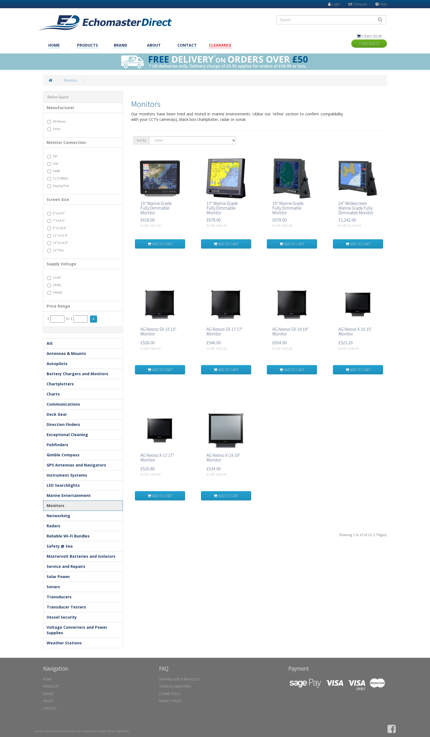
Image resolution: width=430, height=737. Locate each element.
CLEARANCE (220, 45)
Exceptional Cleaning (67, 434)
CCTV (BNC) (57, 178)
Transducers (59, 596)
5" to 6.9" (56, 213)
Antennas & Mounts (66, 353)
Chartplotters (60, 383)
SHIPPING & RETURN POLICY (179, 679)
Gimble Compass (63, 454)
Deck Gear (57, 414)
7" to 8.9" (56, 220)
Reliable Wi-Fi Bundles (68, 536)
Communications (63, 404)
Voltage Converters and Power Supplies (77, 630)
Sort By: (142, 140)
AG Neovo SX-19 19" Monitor (290, 331)
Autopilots (57, 363)
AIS (50, 343)
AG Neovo (56, 121)
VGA (52, 163)
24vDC (54, 285)
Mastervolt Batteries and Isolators (81, 556)
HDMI (53, 171)
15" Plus (55, 250)
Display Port (58, 186)
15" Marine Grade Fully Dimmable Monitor (156, 208)
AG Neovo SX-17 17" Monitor (224, 331)
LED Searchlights (63, 485)
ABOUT (154, 45)
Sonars (53, 586)
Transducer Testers (66, 607)
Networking (58, 515)
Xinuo (53, 129)
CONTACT (187, 45)
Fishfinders (57, 444)
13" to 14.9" (57, 243)
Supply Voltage (61, 263)
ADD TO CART (160, 243)
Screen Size (58, 199)
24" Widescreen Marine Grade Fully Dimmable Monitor (355, 208)
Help (381, 4)
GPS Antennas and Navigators (76, 465)
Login (334, 4)
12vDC (54, 277)
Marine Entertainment (69, 495)
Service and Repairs (66, 566)
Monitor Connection (66, 142)
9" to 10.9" (56, 228)
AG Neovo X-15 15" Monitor (355, 331)
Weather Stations (64, 642)
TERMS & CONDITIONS (175, 686)
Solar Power (58, 576)
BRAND (120, 45)
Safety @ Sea (60, 546)
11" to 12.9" (57, 235)
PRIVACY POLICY (170, 701)
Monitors (70, 80)
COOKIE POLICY (170, 694)
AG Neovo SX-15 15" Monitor (158, 331)
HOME (54, 45)
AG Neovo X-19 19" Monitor (223, 457)
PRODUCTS (87, 45)
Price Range (58, 306)
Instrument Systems (67, 475)
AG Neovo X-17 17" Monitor (157, 457)
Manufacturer (60, 107)
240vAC (55, 292)
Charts (53, 394)
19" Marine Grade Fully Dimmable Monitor (288, 208)
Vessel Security (62, 617)
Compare (357, 4)
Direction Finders (63, 424)
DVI (52, 156)
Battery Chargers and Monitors (77, 373)
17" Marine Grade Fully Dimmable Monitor (222, 208)
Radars (53, 525)
